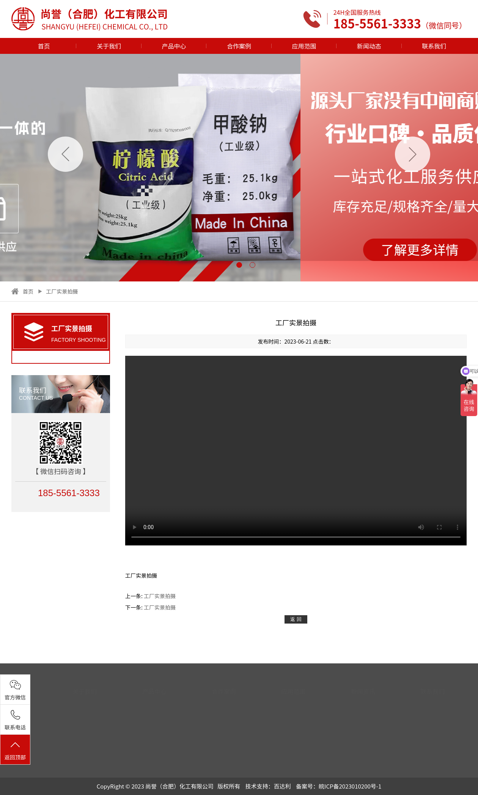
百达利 (282, 786)
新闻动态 (369, 45)
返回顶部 (15, 750)
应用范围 (304, 45)
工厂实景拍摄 (62, 291)
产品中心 (174, 45)
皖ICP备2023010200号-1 (350, 786)
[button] (226, 265)
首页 (44, 45)
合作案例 (239, 45)
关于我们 (109, 45)
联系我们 (434, 45)
